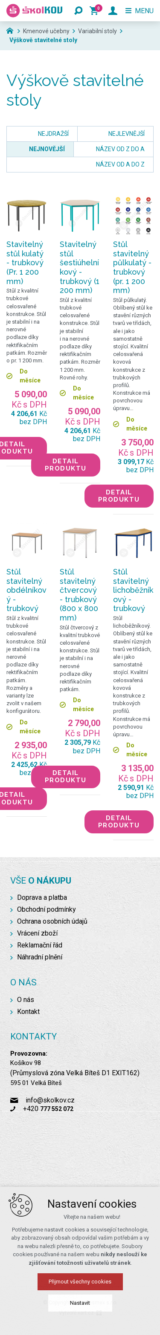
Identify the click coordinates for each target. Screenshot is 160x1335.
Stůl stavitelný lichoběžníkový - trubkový (133, 590)
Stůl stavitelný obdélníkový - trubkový (26, 590)
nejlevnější (126, 133)
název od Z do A (120, 149)
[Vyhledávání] (78, 10)
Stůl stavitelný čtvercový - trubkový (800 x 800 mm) (79, 594)
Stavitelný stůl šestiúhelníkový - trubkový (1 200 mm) (79, 267)
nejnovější (47, 149)
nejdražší (53, 133)
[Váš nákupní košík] (96, 10)
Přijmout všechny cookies (80, 1281)
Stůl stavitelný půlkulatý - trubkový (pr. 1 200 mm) (132, 267)
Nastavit (80, 1303)
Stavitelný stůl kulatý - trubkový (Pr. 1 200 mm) (25, 262)
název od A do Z (120, 164)
